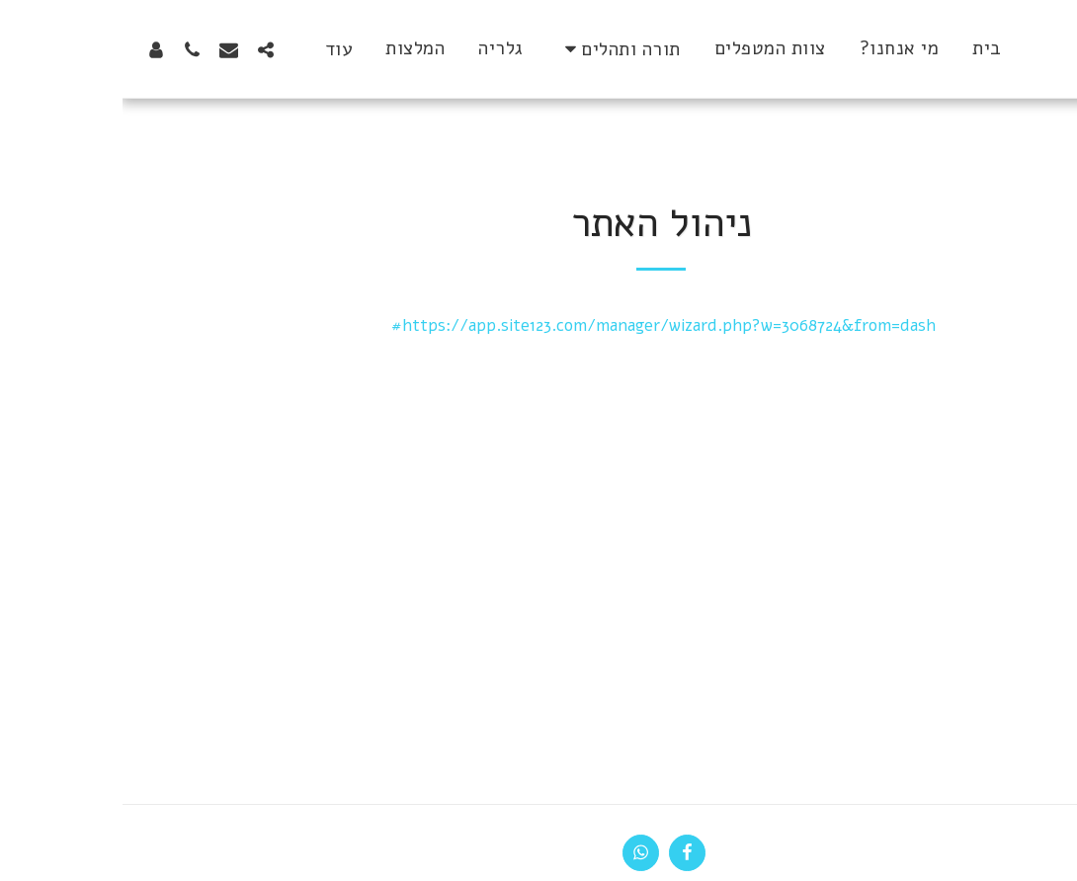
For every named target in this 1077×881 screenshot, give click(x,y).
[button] (496, 49)
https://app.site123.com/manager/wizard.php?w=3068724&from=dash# (541, 325)
